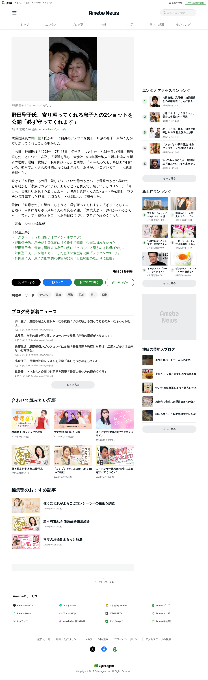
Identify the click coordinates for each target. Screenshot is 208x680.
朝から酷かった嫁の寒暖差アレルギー (175, 415)
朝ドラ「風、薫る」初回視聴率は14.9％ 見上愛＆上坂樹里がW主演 (179, 132)
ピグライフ (22, 621)
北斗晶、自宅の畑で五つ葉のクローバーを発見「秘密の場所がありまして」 (64, 336)
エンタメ (51, 25)
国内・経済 (157, 25)
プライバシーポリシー (127, 639)
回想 (104, 294)
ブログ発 (77, 25)
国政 (58, 294)
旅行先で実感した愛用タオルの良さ (175, 401)
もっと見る (73, 384)
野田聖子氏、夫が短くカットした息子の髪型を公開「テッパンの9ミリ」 (68, 253)
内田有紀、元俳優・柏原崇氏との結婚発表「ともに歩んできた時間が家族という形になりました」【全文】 (178, 103)
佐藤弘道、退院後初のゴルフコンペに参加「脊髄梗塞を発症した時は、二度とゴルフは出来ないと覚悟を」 (74, 348)
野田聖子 (37, 138)
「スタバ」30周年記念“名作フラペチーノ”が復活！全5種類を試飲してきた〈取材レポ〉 (178, 150)
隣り (93, 294)
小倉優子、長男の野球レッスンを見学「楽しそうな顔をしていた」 (58, 361)
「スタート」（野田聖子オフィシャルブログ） (49, 237)
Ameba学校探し (163, 621)
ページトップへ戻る (104, 580)
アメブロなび (115, 621)
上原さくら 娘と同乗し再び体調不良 (175, 374)
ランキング (183, 25)
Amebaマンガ (162, 613)
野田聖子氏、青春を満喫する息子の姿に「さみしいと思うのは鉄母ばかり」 (70, 247)
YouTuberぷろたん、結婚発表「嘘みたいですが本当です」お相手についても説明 (178, 163)
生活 (130, 25)
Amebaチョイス (24, 605)
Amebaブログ (162, 605)
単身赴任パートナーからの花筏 (173, 360)
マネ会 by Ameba (117, 605)
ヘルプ (88, 639)
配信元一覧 (43, 639)
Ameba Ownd (23, 613)
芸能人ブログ (177, 2)
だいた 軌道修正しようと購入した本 (175, 387)
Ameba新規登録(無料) (195, 2)
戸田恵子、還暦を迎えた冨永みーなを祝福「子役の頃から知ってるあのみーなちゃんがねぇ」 (72, 323)
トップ (24, 25)
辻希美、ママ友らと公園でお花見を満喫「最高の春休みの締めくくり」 (61, 372)
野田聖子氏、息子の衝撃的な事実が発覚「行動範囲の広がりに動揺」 (65, 258)
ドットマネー (69, 605)
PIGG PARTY (115, 613)
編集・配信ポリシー (67, 639)
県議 (70, 294)
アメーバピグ (69, 613)
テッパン (44, 294)
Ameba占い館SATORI (73, 621)
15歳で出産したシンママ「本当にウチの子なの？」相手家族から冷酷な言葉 (157, 245)
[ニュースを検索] (178, 12)
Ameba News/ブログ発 (52, 129)
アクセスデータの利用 (158, 639)
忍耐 (81, 294)
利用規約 (103, 639)
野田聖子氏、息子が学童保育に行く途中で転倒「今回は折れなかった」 (67, 242)
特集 (104, 25)
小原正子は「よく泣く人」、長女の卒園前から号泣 (178, 115)
